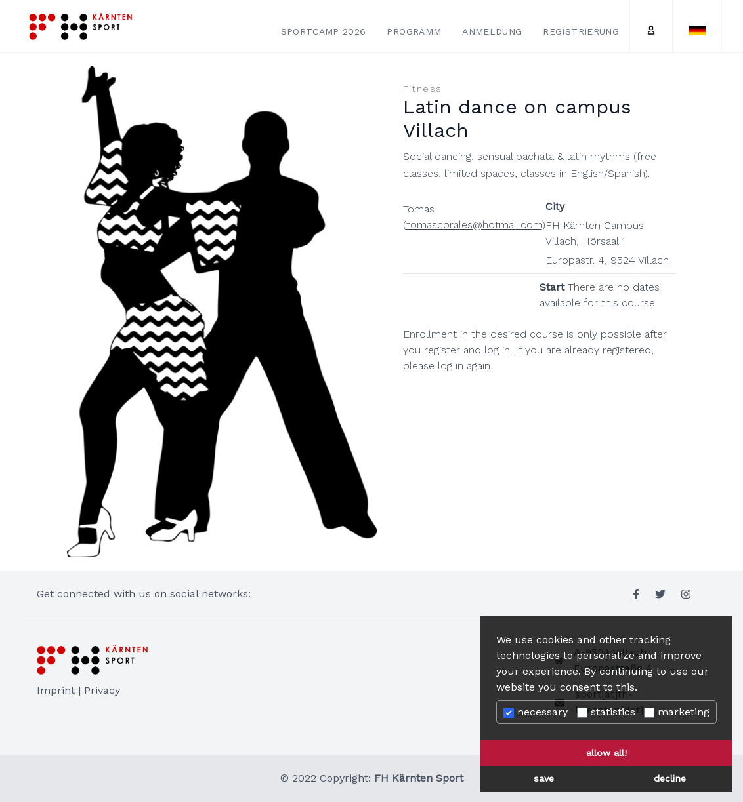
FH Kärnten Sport (418, 778)
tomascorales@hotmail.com (474, 224)
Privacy (102, 690)
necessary (535, 712)
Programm (414, 31)
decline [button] (670, 778)
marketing (677, 712)
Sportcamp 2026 (323, 31)
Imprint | (60, 690)
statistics (606, 712)
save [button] (544, 778)
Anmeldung (492, 31)
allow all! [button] (606, 753)
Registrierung (581, 31)
